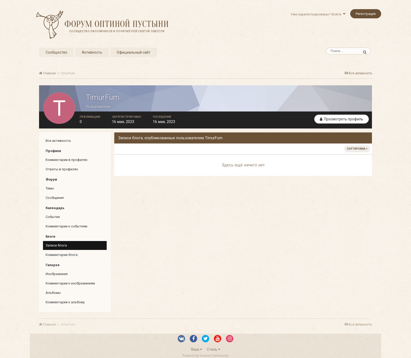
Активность (92, 52)
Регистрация (366, 14)
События (53, 217)
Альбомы (53, 293)
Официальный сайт (133, 52)
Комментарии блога (62, 255)
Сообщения (55, 198)
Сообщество (56, 52)
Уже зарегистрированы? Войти (318, 14)
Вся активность (58, 141)
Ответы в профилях (62, 169)
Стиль (213, 349)
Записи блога (56, 245)
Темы (50, 188)
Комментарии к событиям (66, 226)
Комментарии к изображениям (70, 283)
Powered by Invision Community (205, 355)
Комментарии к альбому (65, 302)
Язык (196, 349)
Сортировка (357, 148)
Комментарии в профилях (66, 160)
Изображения (57, 274)
